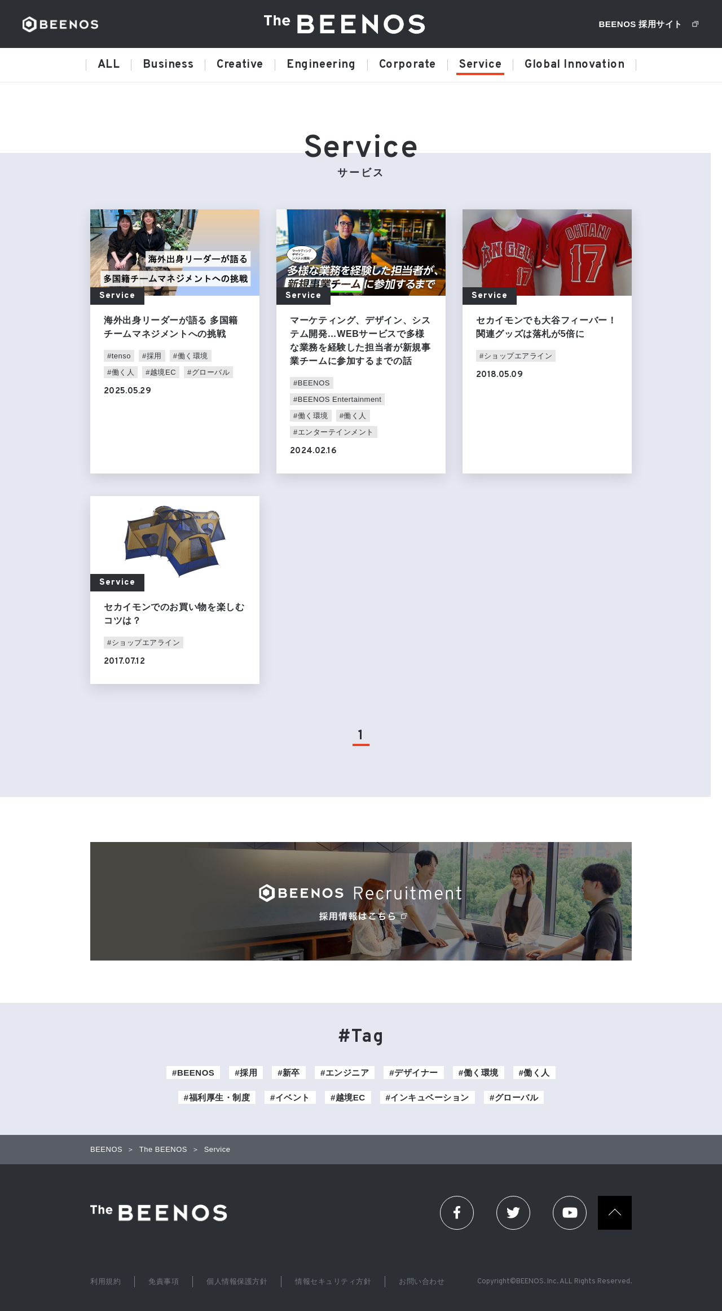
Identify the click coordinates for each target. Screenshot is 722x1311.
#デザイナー (413, 1072)
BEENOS (60, 24)
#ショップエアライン (515, 356)
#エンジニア (344, 1072)
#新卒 (289, 1072)
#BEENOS (311, 383)
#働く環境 (190, 356)
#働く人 (120, 372)
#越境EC (161, 372)
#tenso (119, 356)
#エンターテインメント (333, 432)
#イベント (290, 1097)
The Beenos (162, 1212)
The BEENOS (348, 24)
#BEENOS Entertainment (337, 399)
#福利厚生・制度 (217, 1097)
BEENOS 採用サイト (640, 24)
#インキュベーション (427, 1097)
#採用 (152, 356)
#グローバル (208, 372)
